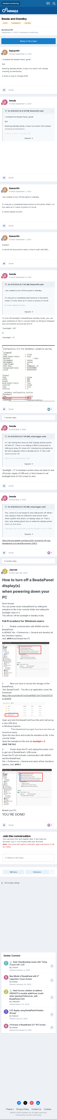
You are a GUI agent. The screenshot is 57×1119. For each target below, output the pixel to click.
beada (12, 100)
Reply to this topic (28, 41)
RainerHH (8, 30)
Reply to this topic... (15, 858)
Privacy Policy (22, 1109)
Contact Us (36, 1109)
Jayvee (13, 569)
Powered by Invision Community (28, 1115)
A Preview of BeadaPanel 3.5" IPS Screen (27, 1025)
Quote (11, 90)
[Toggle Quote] (6, 111)
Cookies (47, 1109)
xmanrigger (36, 436)
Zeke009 (16, 1001)
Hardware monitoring (29, 32)
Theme (10, 1109)
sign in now (16, 841)
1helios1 (15, 1016)
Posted (20, 54)
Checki (15, 967)
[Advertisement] (28, 917)
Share (13, 872)
